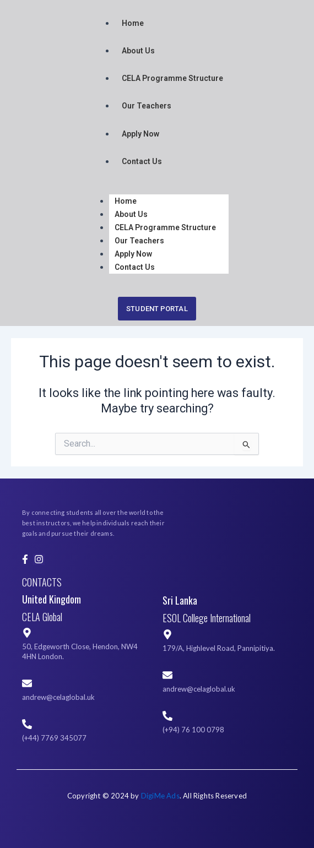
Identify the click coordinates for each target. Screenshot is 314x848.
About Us (138, 50)
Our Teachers (146, 105)
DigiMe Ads (160, 795)
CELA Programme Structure (172, 78)
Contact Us (142, 161)
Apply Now (140, 133)
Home (133, 23)
